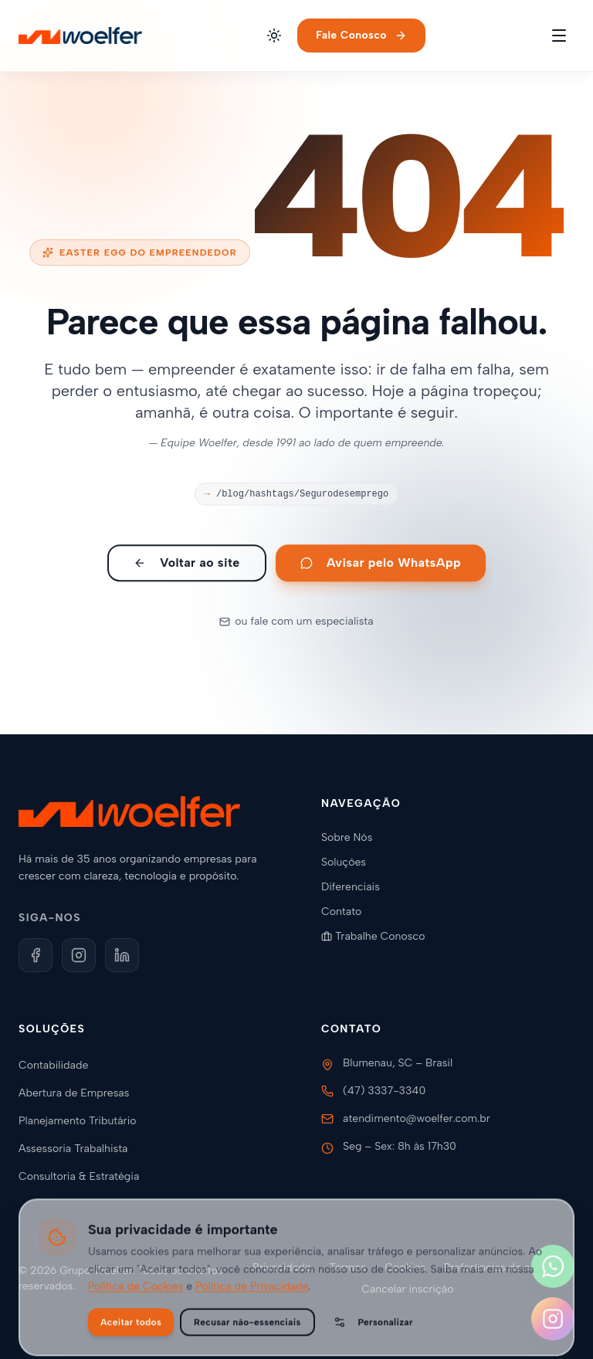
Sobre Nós (353, 837)
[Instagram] (79, 955)
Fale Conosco (361, 35)
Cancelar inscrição (407, 1289)
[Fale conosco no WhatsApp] (552, 1266)
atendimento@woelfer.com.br (416, 1118)
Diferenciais (356, 886)
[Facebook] (36, 955)
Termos (348, 1267)
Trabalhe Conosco (379, 936)
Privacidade (281, 1267)
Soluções (349, 862)
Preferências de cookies (503, 1267)
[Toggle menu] (559, 35)
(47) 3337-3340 (384, 1090)
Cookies (405, 1267)
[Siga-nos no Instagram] (552, 1318)
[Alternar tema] (274, 35)
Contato (347, 911)
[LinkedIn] (122, 955)
